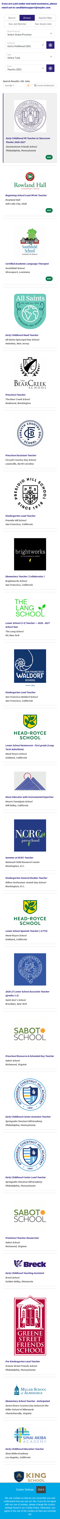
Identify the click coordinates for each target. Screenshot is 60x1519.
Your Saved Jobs (43, 23)
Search (11, 17)
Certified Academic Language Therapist (27, 263)
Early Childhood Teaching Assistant (24, 1273)
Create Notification (44, 85)
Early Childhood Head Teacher (21, 335)
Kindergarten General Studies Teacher (26, 877)
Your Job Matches (17, 23)
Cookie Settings (25, 1489)
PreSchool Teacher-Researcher (22, 1237)
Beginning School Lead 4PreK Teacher (26, 195)
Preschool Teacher (15, 394)
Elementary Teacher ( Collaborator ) (25, 576)
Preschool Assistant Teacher (20, 455)
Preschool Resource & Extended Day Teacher (29, 1056)
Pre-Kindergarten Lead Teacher (22, 1361)
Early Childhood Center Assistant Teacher (28, 1116)
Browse (27, 17)
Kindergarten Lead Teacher (20, 515)
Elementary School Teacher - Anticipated (27, 1401)
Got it (41, 1489)
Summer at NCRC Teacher (19, 857)
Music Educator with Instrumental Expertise (29, 797)
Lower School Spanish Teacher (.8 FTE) (26, 930)
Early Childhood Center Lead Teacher (25, 1177)
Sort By (8, 85)
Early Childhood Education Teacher (24, 1448)
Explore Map (45, 17)
